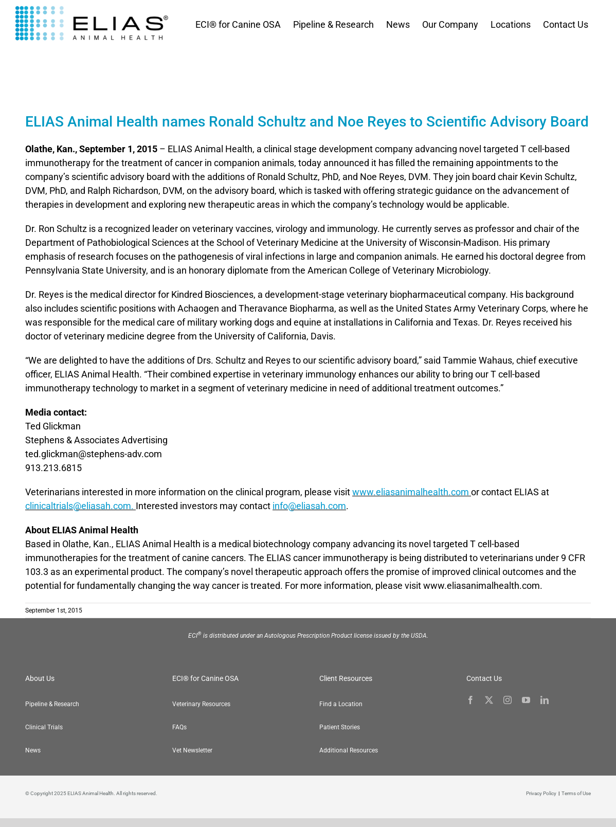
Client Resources (345, 678)
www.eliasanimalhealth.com (411, 492)
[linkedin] (544, 700)
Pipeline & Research (52, 704)
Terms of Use (576, 793)
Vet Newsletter (192, 750)
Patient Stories (339, 727)
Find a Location (341, 704)
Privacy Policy (541, 793)
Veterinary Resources (201, 704)
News (33, 750)
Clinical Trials (44, 727)
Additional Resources (348, 750)
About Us (40, 678)
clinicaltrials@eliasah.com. (80, 505)
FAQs (179, 727)
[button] (595, 806)
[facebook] (470, 700)
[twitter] (489, 700)
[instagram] (507, 700)
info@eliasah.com (309, 505)
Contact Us (484, 678)
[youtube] (526, 700)
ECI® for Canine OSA (205, 678)
